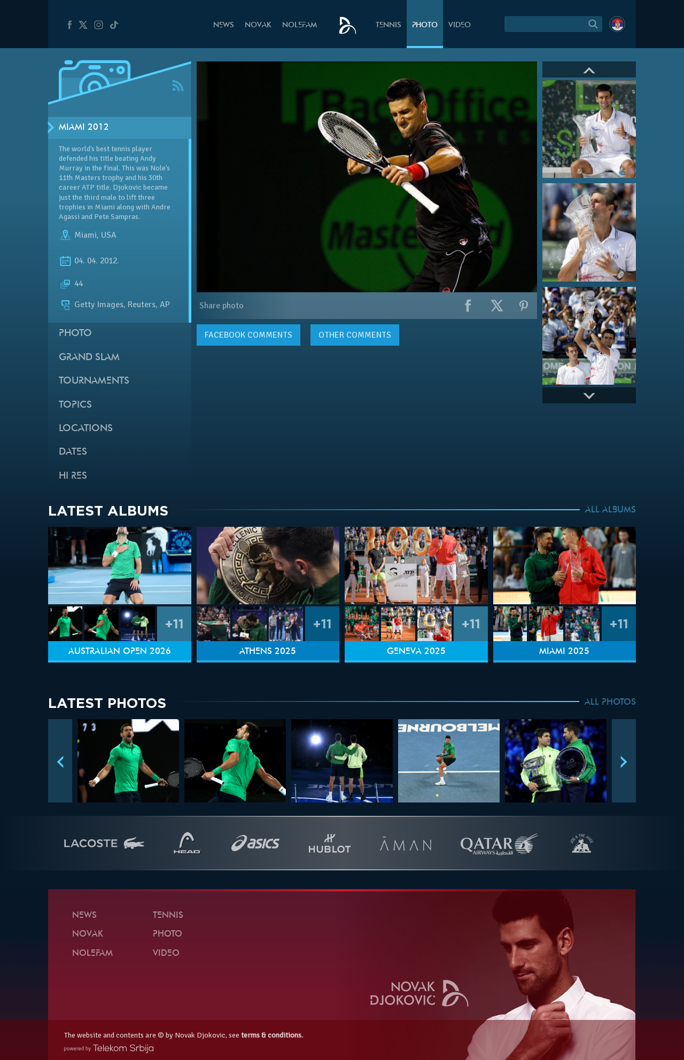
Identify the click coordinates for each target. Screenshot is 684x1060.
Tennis (388, 25)
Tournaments (94, 381)
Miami (85, 235)
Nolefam (299, 25)
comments (248, 335)
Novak (258, 25)
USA (108, 235)
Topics (75, 405)
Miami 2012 (84, 127)
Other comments (354, 335)
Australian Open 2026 (119, 652)
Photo (425, 25)
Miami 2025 (564, 652)
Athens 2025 (267, 652)
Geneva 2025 (416, 652)
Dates (73, 452)
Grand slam (89, 358)
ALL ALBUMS (610, 510)
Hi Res (73, 476)
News (223, 25)
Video (459, 25)
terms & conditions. (272, 1035)
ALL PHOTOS (610, 702)
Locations (86, 429)
